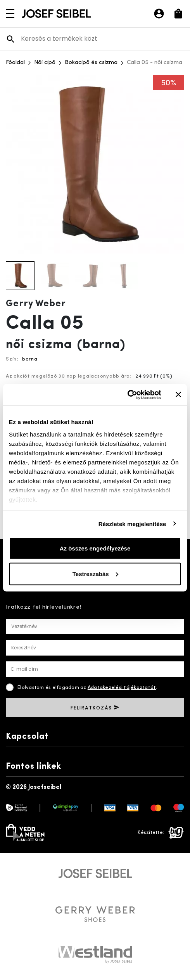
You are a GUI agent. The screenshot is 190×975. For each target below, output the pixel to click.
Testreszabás (95, 573)
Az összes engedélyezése (95, 548)
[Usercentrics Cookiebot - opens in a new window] (127, 395)
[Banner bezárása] (178, 394)
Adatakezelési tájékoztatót (122, 687)
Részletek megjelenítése (132, 523)
